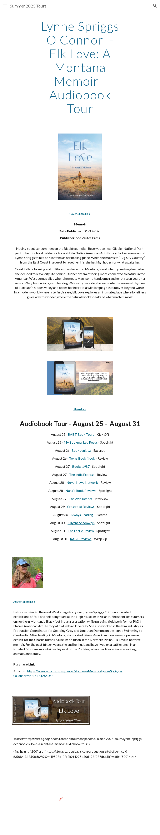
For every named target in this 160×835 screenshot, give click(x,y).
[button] (5, 5)
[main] (80, 67)
